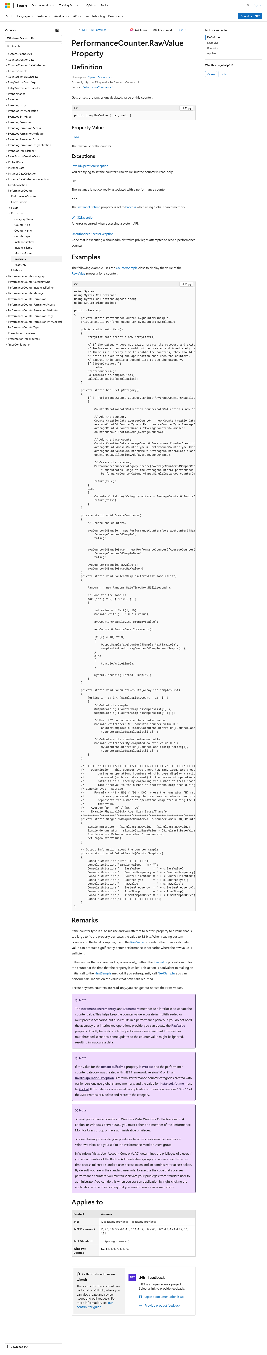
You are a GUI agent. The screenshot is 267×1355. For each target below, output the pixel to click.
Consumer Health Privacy (114, 1343)
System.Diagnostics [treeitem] (20, 54)
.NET (84, 30)
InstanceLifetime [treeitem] (24, 242)
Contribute (71, 1343)
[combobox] (33, 38)
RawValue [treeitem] (20, 259)
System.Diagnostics (100, 77)
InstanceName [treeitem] (23, 247)
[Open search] (248, 5)
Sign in (258, 5)
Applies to (213, 53)
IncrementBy (106, 1008)
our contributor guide (95, 1304)
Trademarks (166, 1343)
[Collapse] (57, 30)
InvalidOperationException (90, 166)
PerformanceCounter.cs (96, 87)
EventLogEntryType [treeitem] (19, 116)
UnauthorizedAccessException (92, 234)
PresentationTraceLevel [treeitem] (22, 333)
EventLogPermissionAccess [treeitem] (24, 128)
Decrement (131, 1008)
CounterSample (127, 268)
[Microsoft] (7, 5)
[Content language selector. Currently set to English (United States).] (23, 1333)
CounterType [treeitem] (22, 236)
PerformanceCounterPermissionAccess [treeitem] (31, 304)
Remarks (212, 48)
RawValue (78, 273)
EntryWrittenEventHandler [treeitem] (24, 88)
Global (84, 1089)
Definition (213, 37)
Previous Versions (36, 1343)
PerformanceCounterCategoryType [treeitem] (29, 282)
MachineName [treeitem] (23, 253)
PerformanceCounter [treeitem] (24, 196)
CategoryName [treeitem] (23, 219)
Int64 (75, 137)
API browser (98, 30)
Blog (54, 1343)
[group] (134, 599)
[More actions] (191, 30)
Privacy (87, 1343)
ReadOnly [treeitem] (20, 265)
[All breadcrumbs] (75, 30)
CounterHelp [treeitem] (22, 225)
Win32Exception (83, 217)
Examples (212, 42)
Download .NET (250, 16)
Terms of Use (146, 1343)
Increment (88, 1008)
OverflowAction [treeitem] (17, 185)
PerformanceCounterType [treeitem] (23, 327)
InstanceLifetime (88, 207)
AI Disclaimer (13, 1343)
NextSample (102, 973)
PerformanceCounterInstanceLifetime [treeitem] (30, 287)
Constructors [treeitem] (19, 202)
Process (130, 207)
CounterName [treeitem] (23, 230)
